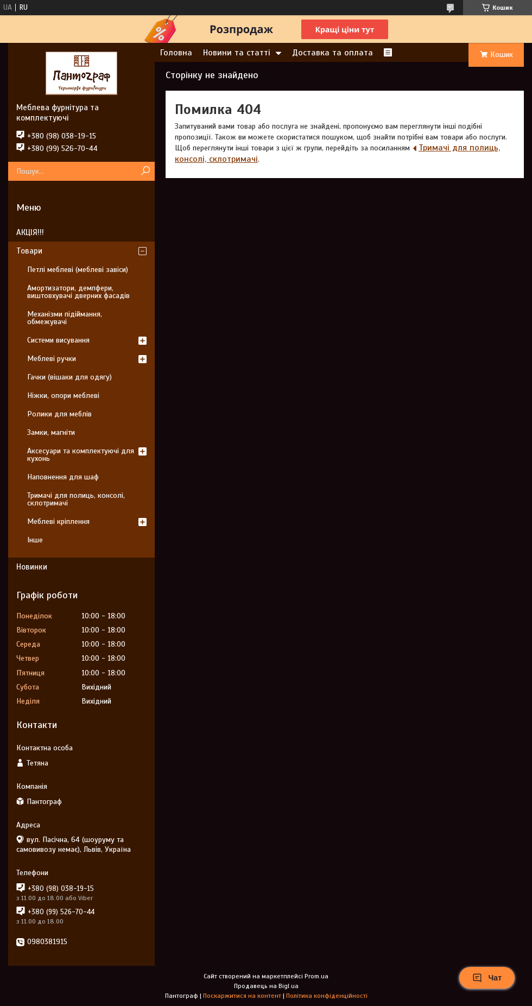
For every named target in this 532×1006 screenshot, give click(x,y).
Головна (176, 52)
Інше (35, 540)
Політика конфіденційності (327, 995)
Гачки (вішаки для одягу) (69, 377)
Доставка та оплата (332, 52)
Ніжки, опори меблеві (63, 395)
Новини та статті (236, 52)
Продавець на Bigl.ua (266, 986)
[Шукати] (145, 171)
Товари (29, 251)
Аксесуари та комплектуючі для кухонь (80, 454)
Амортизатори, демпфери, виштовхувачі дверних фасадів (78, 291)
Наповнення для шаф (63, 477)
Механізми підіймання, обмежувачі (64, 317)
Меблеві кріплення (58, 521)
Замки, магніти (51, 432)
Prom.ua (316, 976)
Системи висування (58, 340)
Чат (487, 978)
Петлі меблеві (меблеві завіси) (77, 269)
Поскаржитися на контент (242, 995)
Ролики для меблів (59, 414)
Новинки (31, 567)
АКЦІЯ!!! (30, 232)
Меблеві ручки (51, 358)
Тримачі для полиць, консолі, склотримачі (76, 499)
